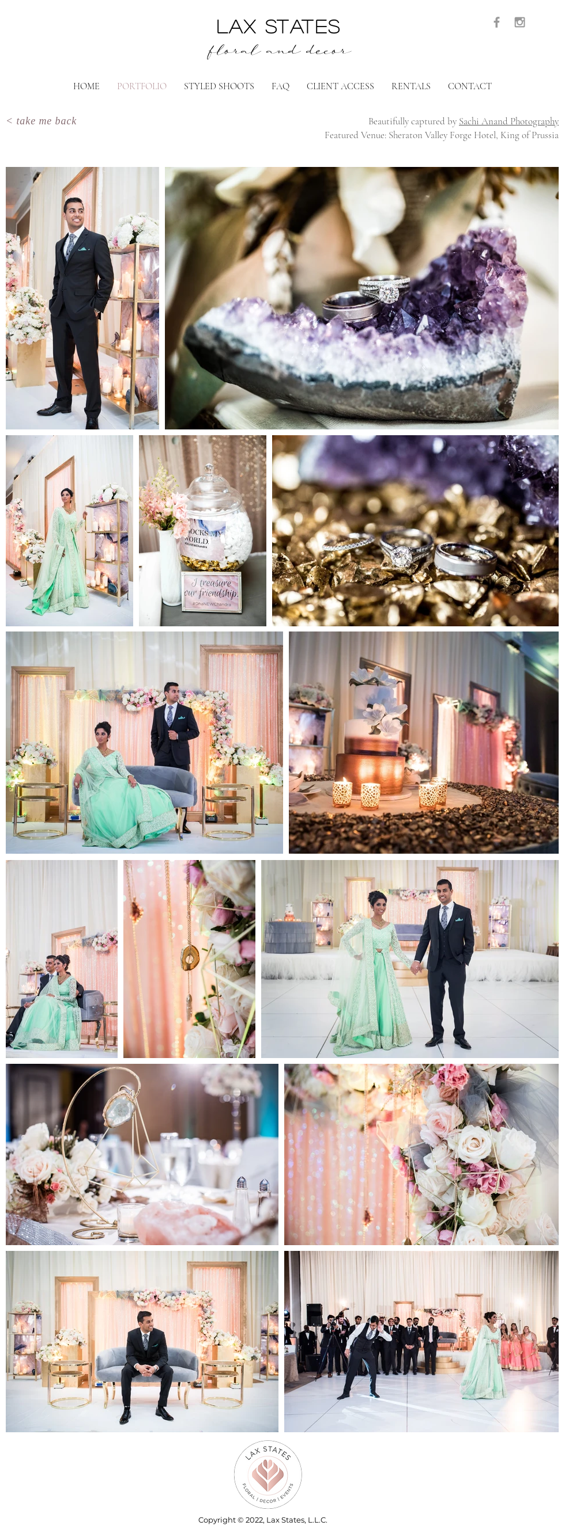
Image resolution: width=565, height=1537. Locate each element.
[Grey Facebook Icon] (496, 22)
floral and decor (279, 53)
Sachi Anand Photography (509, 121)
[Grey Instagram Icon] (520, 22)
